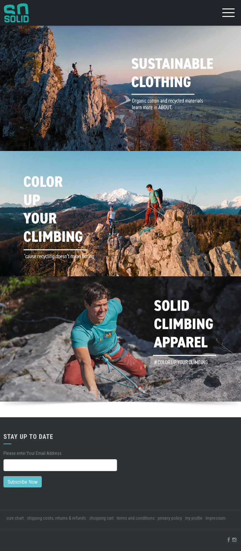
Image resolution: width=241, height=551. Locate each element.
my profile (193, 518)
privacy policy (170, 518)
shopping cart (101, 518)
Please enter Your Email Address (32, 453)
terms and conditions (136, 518)
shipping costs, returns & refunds (56, 518)
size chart (15, 518)
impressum (216, 518)
